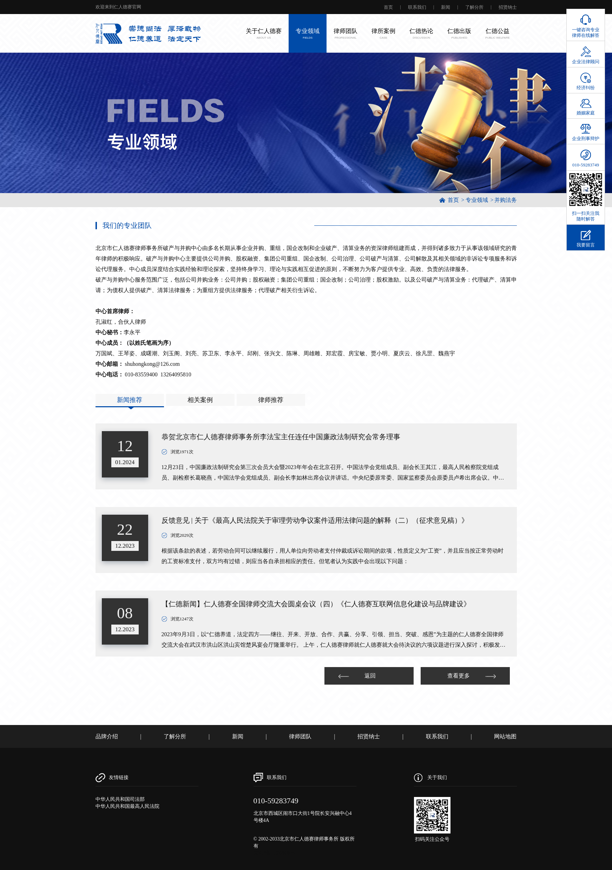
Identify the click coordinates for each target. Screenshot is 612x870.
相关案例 (200, 399)
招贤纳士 (508, 7)
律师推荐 (270, 399)
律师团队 (300, 736)
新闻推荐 (129, 399)
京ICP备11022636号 (274, 853)
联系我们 (417, 7)
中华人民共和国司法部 (120, 799)
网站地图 (505, 736)
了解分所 (474, 7)
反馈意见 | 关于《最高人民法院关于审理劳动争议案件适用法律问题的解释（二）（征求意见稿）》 (315, 520)
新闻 (445, 7)
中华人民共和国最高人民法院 (127, 806)
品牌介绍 (107, 736)
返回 (357, 676)
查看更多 (471, 676)
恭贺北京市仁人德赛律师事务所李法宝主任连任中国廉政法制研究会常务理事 (281, 436)
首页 (388, 7)
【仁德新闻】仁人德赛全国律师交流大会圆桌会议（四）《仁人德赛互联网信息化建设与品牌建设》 (316, 603)
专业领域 (477, 200)
